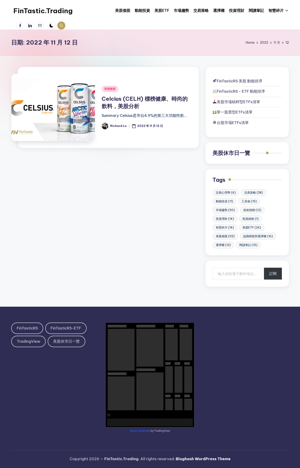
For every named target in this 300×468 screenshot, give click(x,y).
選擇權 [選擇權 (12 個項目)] (223, 245)
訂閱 (272, 273)
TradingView (28, 341)
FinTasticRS (27, 328)
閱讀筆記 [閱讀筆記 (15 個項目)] (248, 245)
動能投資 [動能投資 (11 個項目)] (224, 201)
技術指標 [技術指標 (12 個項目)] (252, 210)
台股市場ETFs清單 (233, 122)
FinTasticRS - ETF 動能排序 (241, 91)
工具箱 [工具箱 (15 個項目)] (249, 201)
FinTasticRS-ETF (66, 328)
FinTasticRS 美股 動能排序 (239, 81)
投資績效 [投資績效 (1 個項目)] (250, 218)
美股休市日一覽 (231, 153)
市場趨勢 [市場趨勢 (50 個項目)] (225, 210)
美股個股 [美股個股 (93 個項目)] (225, 236)
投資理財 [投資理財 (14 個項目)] (225, 218)
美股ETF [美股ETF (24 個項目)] (251, 227)
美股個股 (110, 88)
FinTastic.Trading (43, 10)
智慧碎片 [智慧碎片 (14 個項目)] (225, 227)
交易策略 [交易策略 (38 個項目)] (253, 192)
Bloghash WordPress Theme (203, 458)
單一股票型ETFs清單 (235, 112)
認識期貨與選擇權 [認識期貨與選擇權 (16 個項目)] (258, 236)
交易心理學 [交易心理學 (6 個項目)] (226, 192)
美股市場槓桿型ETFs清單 (236, 101)
